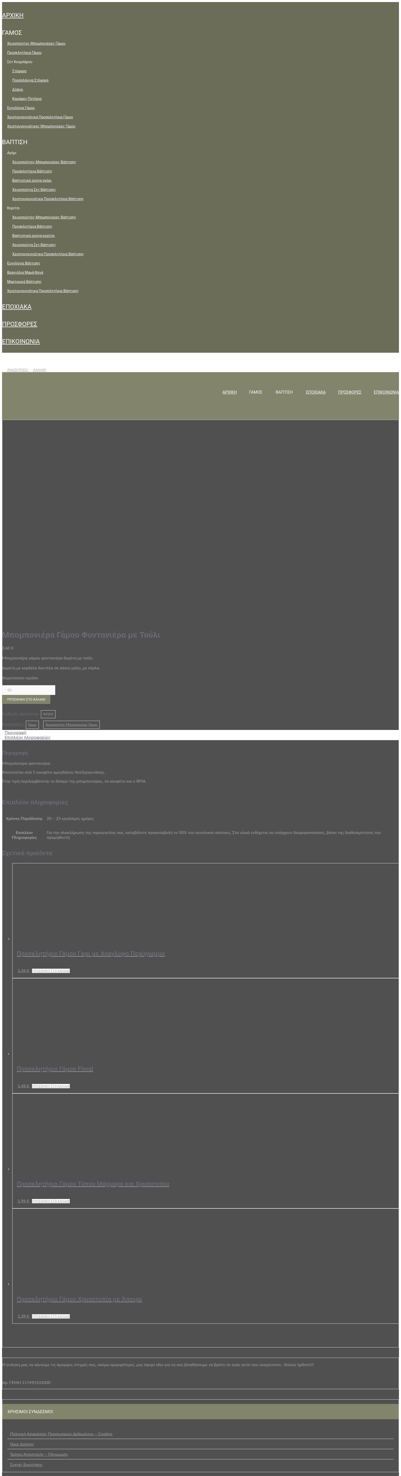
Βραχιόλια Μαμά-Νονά (25, 272)
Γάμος (32, 524)
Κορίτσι (13, 208)
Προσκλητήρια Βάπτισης (32, 171)
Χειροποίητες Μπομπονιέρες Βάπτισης (44, 162)
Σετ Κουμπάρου (19, 62)
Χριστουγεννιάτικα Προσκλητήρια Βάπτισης (48, 199)
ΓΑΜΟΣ (12, 32)
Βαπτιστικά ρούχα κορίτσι (33, 236)
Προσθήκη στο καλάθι (26, 499)
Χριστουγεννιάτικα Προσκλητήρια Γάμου (40, 117)
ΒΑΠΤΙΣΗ (14, 142)
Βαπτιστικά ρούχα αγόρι (32, 180)
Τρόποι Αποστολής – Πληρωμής (39, 1253)
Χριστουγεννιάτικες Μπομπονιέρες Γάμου (41, 126)
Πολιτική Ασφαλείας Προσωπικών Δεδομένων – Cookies (61, 1233)
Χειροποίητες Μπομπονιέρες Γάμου (36, 43)
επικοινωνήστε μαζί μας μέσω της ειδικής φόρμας (191, 1317)
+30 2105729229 (156, 1467)
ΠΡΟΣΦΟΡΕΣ (19, 324)
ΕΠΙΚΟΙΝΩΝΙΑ (21, 341)
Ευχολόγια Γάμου (21, 108)
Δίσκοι (17, 89)
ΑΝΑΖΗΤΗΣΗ (15, 370)
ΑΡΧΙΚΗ (13, 15)
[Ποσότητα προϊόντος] (28, 490)
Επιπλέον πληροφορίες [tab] (28, 537)
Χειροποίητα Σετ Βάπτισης (34, 190)
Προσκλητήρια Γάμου (24, 53)
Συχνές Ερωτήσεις (26, 1264)
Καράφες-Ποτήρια (27, 99)
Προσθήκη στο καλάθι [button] (51, 770)
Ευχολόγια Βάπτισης (23, 263)
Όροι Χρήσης (22, 1243)
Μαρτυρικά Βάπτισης (24, 282)
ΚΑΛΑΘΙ (37, 370)
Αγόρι (11, 153)
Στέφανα (19, 71)
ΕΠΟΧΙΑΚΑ (16, 306)
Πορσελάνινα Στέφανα (30, 80)
